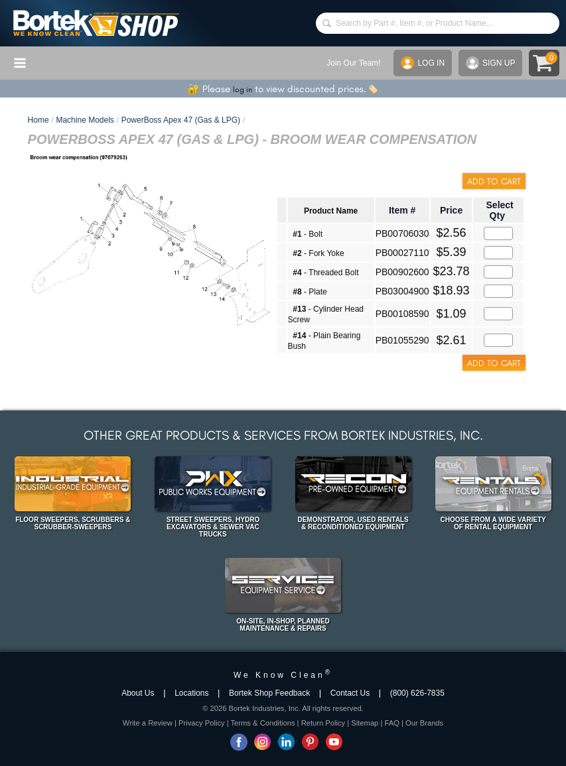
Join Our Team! (353, 63)
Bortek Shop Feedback (269, 693)
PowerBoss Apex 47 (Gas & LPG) (180, 120)
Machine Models (84, 120)
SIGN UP (490, 63)
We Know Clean (283, 675)
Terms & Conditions (263, 723)
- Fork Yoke (318, 253)
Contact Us (350, 693)
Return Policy (323, 723)
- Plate (309, 291)
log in (242, 89)
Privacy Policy (201, 723)
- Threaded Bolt (325, 272)
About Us (137, 693)
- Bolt (307, 234)
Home (38, 120)
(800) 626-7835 (417, 693)
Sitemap (364, 723)
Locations (191, 693)
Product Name (331, 211)
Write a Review (148, 723)
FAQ (391, 723)
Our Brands (424, 723)
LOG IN (423, 63)
